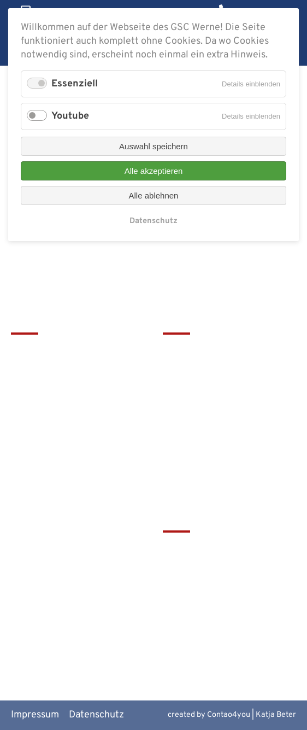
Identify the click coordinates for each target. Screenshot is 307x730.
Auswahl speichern (153, 146)
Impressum (35, 715)
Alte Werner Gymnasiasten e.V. (229, 641)
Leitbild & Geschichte (210, 352)
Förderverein (191, 388)
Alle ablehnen (154, 195)
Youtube (70, 116)
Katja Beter (276, 715)
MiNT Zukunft (193, 623)
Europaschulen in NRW (212, 605)
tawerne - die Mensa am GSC (225, 550)
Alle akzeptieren (154, 171)
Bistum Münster (197, 586)
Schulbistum (190, 568)
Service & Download (206, 407)
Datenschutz (96, 715)
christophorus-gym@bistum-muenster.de (74, 455)
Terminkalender (197, 370)
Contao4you (228, 715)
